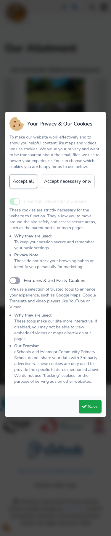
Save (90, 406)
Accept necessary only (67, 181)
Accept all (23, 181)
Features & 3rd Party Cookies (54, 280)
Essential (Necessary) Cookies (55, 201)
